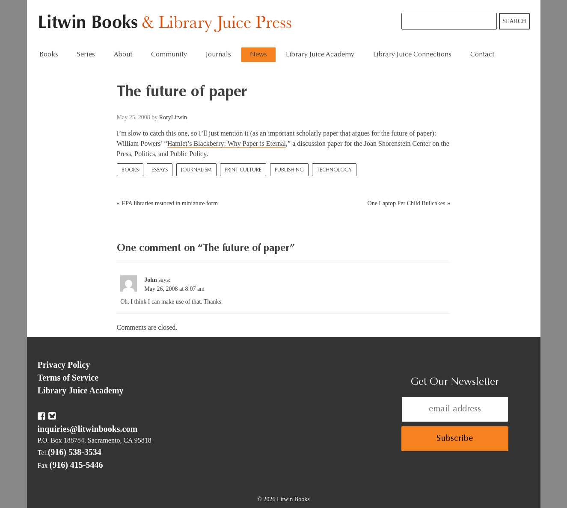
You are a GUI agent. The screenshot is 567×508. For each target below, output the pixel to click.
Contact (482, 54)
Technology (334, 170)
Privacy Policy (64, 364)
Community (169, 54)
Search (514, 21)
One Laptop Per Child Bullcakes (406, 203)
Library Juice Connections (412, 54)
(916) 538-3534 (74, 452)
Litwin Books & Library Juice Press (167, 24)
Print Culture (243, 170)
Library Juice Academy (320, 54)
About (123, 54)
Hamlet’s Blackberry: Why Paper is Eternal (226, 143)
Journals (218, 54)
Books (48, 54)
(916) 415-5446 (76, 465)
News (258, 54)
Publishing (289, 170)
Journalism (196, 170)
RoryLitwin (173, 117)
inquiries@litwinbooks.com (88, 429)
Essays (159, 170)
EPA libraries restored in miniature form (170, 203)
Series (86, 54)
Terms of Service (68, 377)
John (150, 280)
